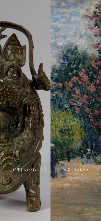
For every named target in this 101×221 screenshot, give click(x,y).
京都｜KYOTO (25, 169)
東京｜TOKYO (75, 169)
